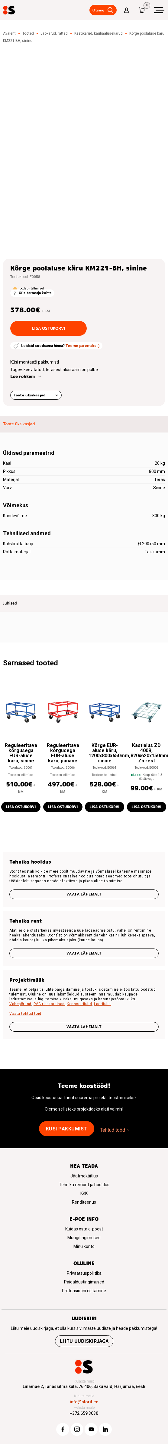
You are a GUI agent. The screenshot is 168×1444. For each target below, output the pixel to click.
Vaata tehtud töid (25, 1013)
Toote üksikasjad (30, 395)
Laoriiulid (102, 1004)
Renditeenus (84, 1202)
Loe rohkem (22, 377)
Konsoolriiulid (79, 1004)
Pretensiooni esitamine (84, 1290)
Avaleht (9, 33)
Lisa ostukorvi (48, 328)
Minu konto (84, 1246)
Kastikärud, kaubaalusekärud (98, 33)
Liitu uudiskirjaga (84, 1341)
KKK (84, 1193)
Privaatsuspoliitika (84, 1273)
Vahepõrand (20, 1004)
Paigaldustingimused (84, 1282)
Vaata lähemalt (84, 894)
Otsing (98, 10)
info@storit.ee (84, 1401)
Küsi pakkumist (66, 1129)
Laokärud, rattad (54, 33)
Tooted (28, 33)
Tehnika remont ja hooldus (84, 1184)
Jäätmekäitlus (84, 1176)
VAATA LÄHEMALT (84, 1027)
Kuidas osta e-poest (84, 1229)
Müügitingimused (84, 1237)
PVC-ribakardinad (49, 1004)
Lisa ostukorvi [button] (21, 806)
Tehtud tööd (112, 1130)
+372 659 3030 (84, 1413)
